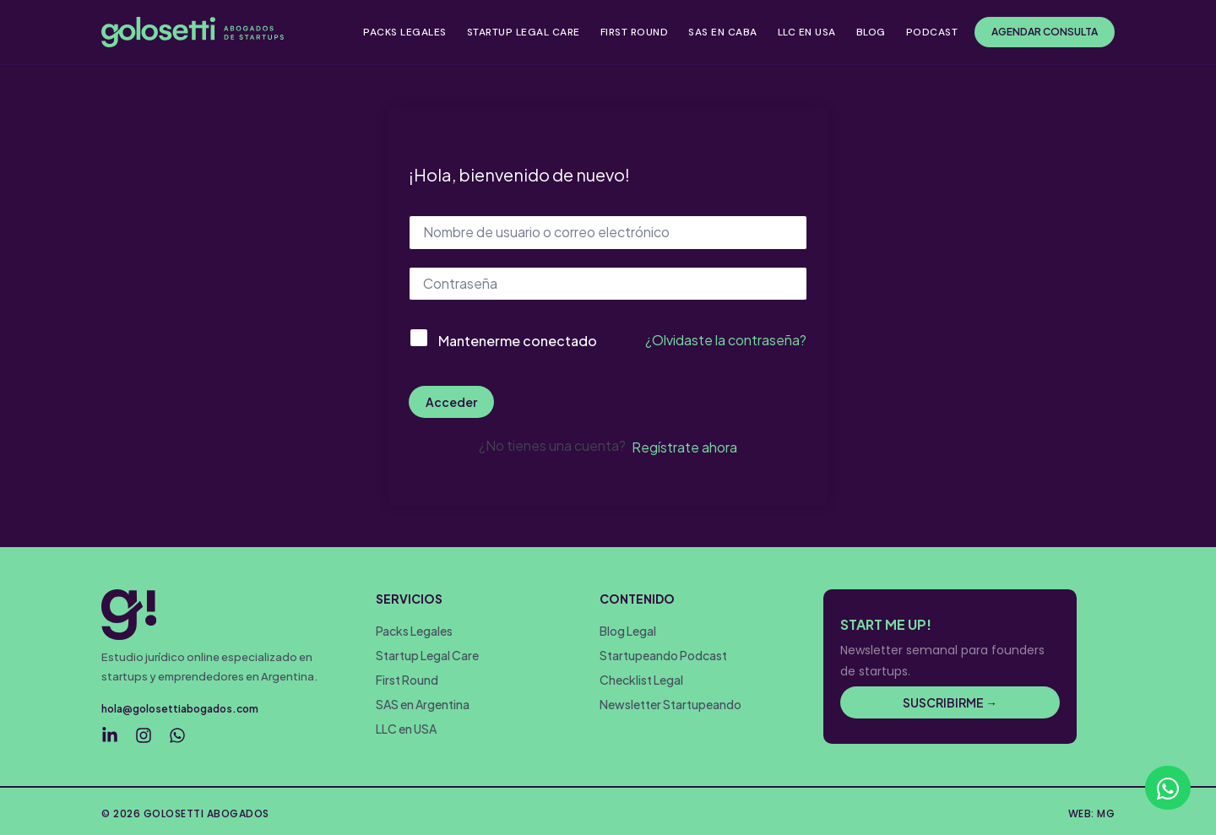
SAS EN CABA (722, 32)
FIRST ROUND (634, 32)
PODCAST (932, 32)
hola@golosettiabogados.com (179, 708)
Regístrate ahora (684, 447)
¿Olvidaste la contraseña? (725, 340)
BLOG (871, 32)
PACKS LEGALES (405, 32)
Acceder (451, 401)
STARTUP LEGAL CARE (523, 32)
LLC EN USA (807, 32)
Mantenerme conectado (517, 341)
